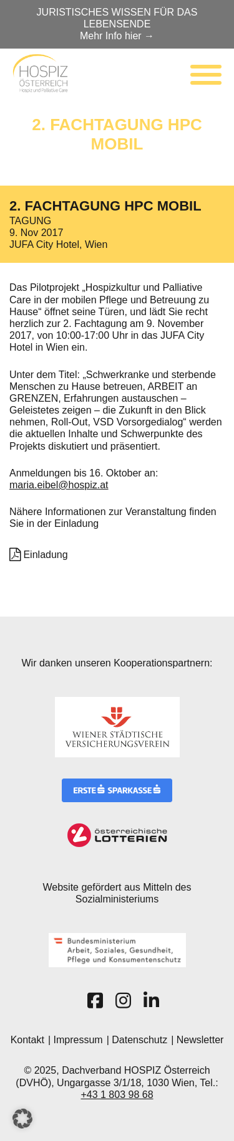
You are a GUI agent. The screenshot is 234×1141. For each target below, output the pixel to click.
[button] (22, 1118)
